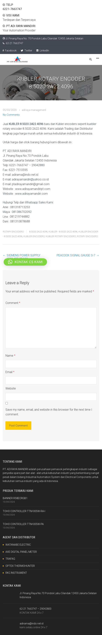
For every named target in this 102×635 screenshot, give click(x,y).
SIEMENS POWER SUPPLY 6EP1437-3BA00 (23, 257)
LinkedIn (42, 50)
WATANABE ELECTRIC (18, 544)
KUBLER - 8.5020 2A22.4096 (63, 231)
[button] (25, 262)
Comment (12, 303)
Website (10, 388)
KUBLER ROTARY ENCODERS (61, 236)
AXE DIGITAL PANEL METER (21, 551)
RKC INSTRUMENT (16, 572)
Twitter (26, 50)
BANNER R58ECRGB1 (15, 498)
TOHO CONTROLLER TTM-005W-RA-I (24, 511)
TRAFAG (10, 558)
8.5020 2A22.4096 (38, 231)
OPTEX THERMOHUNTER (20, 565)
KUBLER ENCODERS (34, 236)
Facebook (10, 50)
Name (10, 355)
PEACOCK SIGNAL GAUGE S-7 (76, 255)
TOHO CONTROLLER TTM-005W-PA (23, 524)
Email (9, 372)
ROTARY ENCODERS (13, 231)
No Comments (11, 114)
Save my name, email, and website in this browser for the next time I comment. (48, 412)
